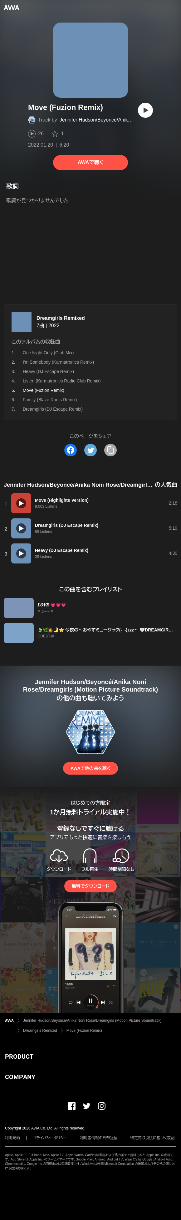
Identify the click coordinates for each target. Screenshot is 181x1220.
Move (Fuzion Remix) (84, 1030)
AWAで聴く (90, 162)
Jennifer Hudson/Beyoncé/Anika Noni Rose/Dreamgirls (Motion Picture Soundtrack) (92, 1020)
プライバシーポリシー (50, 1138)
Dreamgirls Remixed (61, 318)
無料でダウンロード (90, 886)
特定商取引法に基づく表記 (152, 1138)
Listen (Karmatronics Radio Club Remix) (62, 380)
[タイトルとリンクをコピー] (110, 450)
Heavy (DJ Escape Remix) (48, 371)
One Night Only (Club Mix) (48, 352)
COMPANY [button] (20, 1077)
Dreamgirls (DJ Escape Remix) (53, 409)
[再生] (145, 110)
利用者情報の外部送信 (99, 1138)
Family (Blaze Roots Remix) (50, 399)
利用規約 (12, 1138)
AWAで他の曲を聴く (90, 768)
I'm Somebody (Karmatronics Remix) (58, 362)
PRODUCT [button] (19, 1056)
